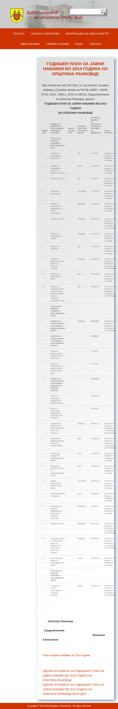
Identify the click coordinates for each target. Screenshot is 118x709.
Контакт (95, 44)
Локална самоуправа (45, 33)
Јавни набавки (30, 44)
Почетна (18, 33)
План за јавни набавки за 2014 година (66, 655)
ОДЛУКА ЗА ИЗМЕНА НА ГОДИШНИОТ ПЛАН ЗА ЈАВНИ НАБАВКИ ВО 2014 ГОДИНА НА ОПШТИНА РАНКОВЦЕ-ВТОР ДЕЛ (73, 689)
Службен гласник (57, 44)
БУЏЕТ (79, 44)
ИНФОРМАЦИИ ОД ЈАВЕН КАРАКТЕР (87, 33)
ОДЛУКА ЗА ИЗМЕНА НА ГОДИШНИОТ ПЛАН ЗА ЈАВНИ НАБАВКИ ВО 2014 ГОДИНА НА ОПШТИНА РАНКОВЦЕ (73, 675)
